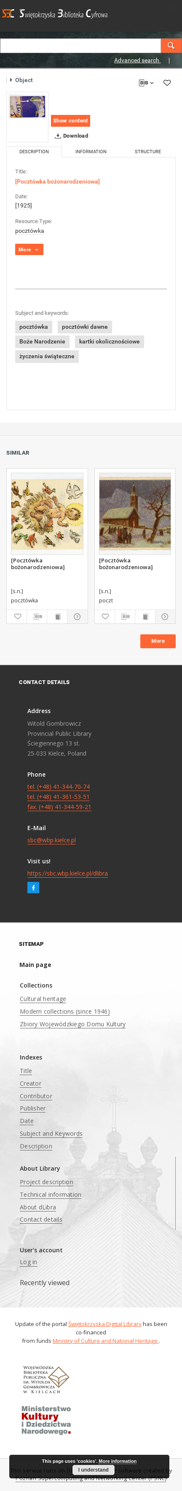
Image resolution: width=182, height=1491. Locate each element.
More (158, 641)
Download (69, 136)
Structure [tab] (148, 151)
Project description (46, 1182)
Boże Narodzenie (42, 341)
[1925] (23, 205)
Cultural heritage (43, 999)
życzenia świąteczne (47, 356)
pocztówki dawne (85, 326)
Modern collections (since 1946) (65, 1011)
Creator (30, 1083)
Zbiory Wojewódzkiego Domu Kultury (73, 1024)
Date (27, 1121)
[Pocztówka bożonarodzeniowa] (38, 563)
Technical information (50, 1194)
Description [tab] (34, 151)
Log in (28, 1262)
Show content (70, 120)
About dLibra (38, 1207)
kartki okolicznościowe (109, 341)
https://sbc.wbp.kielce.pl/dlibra (67, 873)
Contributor (36, 1096)
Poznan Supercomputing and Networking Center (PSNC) (91, 1478)
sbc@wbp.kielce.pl (51, 840)
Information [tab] (91, 151)
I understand (93, 1470)
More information (117, 1461)
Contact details (41, 1219)
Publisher (33, 1108)
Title (26, 1071)
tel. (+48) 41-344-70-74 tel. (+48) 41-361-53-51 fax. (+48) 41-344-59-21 (59, 797)
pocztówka (29, 230)
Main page (35, 965)
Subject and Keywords (51, 1133)
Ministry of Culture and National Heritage (106, 1341)
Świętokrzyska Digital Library (105, 1324)
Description (36, 1146)
